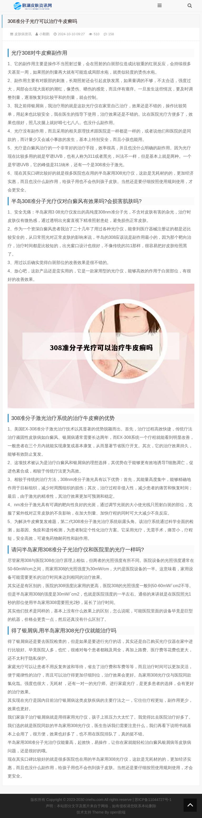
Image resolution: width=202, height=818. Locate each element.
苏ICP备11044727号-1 (153, 799)
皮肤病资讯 (23, 34)
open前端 (117, 812)
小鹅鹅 (44, 34)
